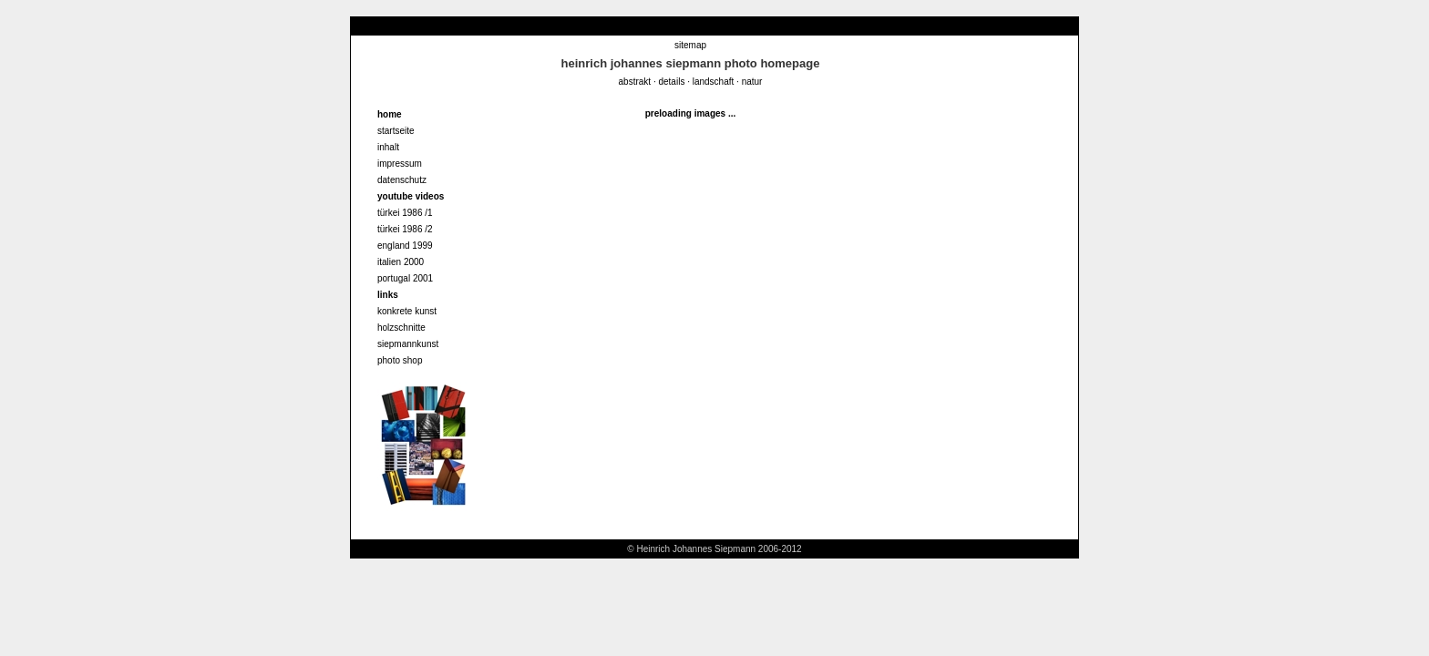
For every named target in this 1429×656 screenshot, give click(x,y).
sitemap (690, 45)
